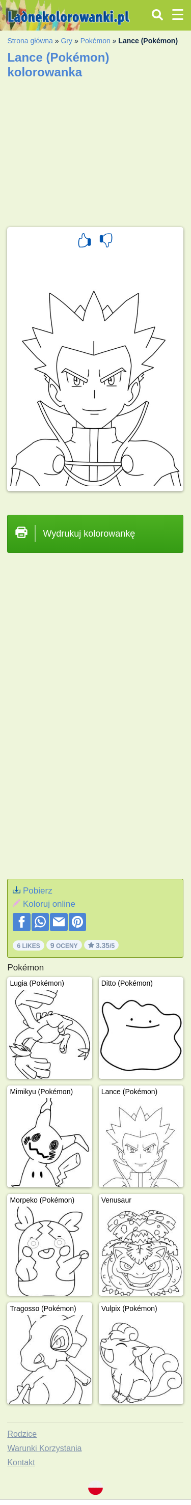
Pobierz (37, 891)
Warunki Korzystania (44, 1448)
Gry (66, 41)
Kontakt (21, 1462)
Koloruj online (49, 904)
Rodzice (22, 1434)
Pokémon (95, 41)
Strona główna (30, 41)
